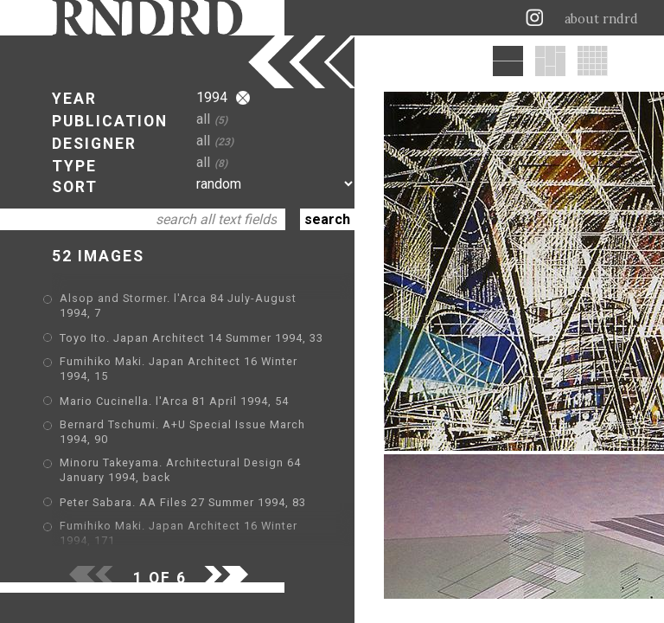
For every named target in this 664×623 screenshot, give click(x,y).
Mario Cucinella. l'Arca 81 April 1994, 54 (174, 401)
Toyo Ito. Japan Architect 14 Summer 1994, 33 (191, 337)
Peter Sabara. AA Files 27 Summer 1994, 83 (183, 502)
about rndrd (601, 19)
